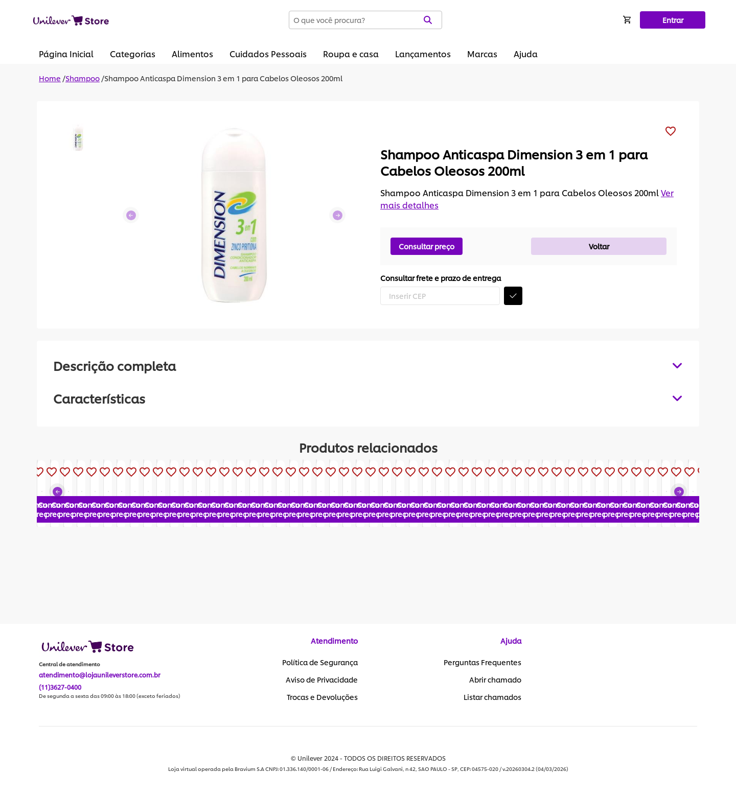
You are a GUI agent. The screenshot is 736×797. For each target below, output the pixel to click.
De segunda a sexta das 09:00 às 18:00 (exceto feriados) (109, 696)
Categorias (132, 53)
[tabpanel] (368, 398)
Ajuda (526, 53)
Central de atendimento (69, 664)
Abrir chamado (495, 680)
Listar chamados (492, 697)
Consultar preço (426, 246)
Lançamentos (423, 53)
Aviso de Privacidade (322, 680)
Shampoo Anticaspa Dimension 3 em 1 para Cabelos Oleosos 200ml (223, 78)
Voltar (599, 246)
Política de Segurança (320, 662)
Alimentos (192, 53)
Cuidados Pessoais (268, 53)
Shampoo (82, 78)
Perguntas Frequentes (482, 662)
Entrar (672, 20)
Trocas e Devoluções (322, 697)
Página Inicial (66, 53)
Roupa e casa (351, 53)
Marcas (482, 53)
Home (50, 78)
